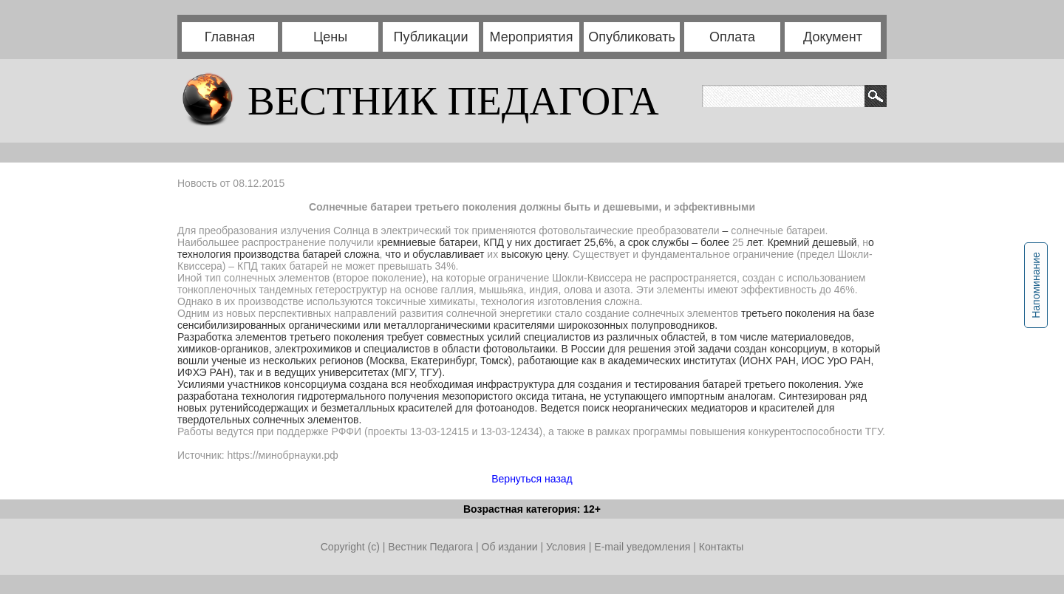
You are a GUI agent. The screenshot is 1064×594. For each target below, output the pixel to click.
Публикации (431, 37)
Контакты (721, 547)
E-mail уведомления (642, 547)
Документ (832, 37)
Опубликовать (631, 37)
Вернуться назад (532, 479)
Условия (567, 547)
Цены (330, 37)
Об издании (510, 547)
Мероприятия (531, 37)
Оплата (732, 37)
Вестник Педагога (432, 547)
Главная (230, 37)
